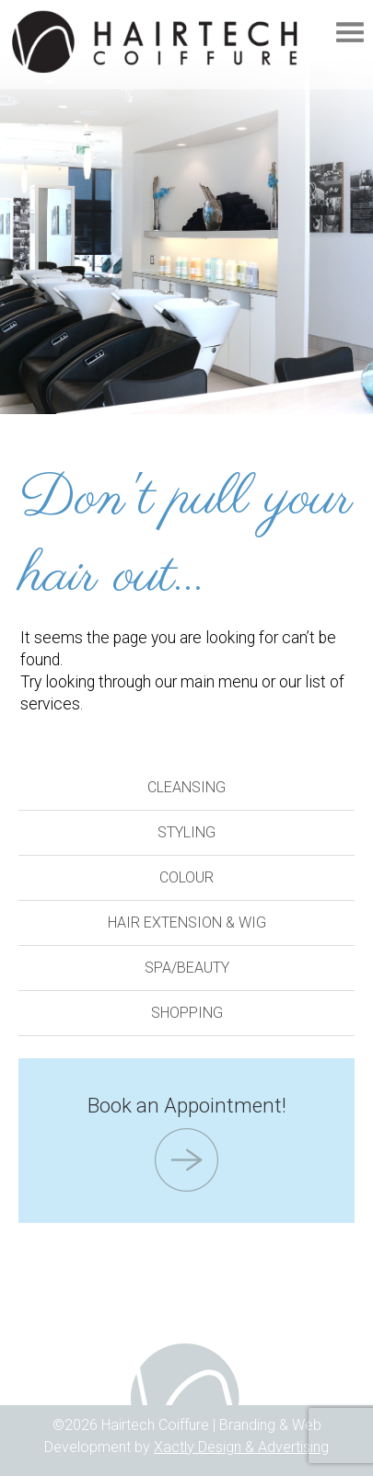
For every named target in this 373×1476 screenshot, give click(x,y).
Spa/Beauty (187, 967)
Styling (186, 832)
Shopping (187, 1012)
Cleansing (186, 787)
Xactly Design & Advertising (241, 1447)
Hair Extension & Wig (187, 922)
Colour (186, 877)
